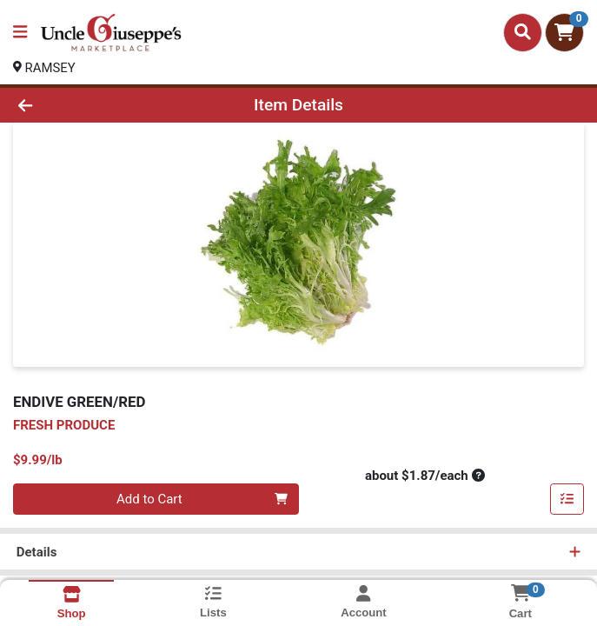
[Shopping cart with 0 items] (564, 32)
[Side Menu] (20, 32)
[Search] (522, 32)
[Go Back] (84, 106)
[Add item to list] (567, 500)
